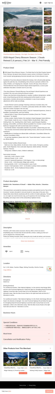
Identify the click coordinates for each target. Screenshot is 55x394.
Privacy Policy (32, 385)
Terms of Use (22, 385)
